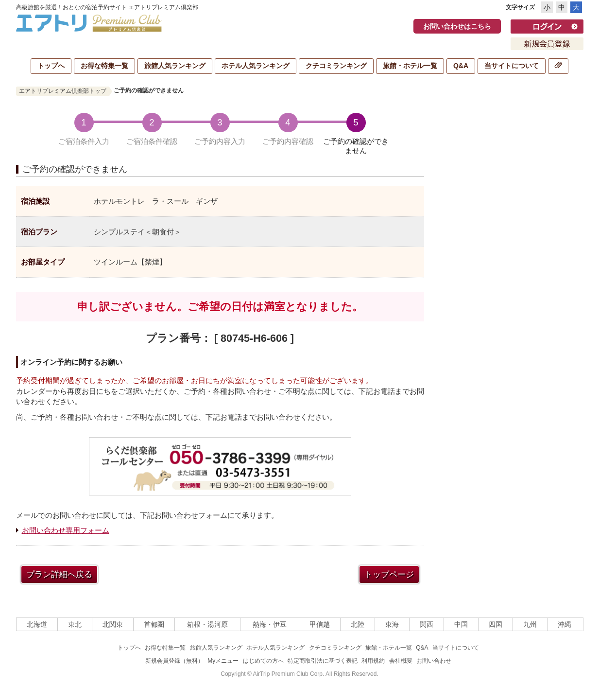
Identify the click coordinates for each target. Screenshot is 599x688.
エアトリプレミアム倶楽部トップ (62, 91)
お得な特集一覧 (104, 66)
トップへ (51, 66)
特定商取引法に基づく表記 (323, 660)
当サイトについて (511, 66)
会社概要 (400, 660)
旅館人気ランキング (174, 66)
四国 (495, 624)
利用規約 (373, 660)
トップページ (389, 574)
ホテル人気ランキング (256, 66)
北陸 (357, 624)
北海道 (37, 624)
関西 (426, 624)
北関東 (113, 624)
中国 (461, 624)
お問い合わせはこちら (457, 26)
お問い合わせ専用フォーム (65, 530)
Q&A (460, 66)
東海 (392, 624)
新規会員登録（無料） (174, 660)
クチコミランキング (336, 66)
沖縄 (564, 624)
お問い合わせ (433, 660)
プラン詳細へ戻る (59, 574)
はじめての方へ (263, 660)
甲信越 (319, 624)
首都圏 (154, 624)
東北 (75, 624)
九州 (530, 624)
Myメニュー (223, 660)
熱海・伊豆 (270, 624)
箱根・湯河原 (207, 624)
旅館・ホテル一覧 (410, 66)
